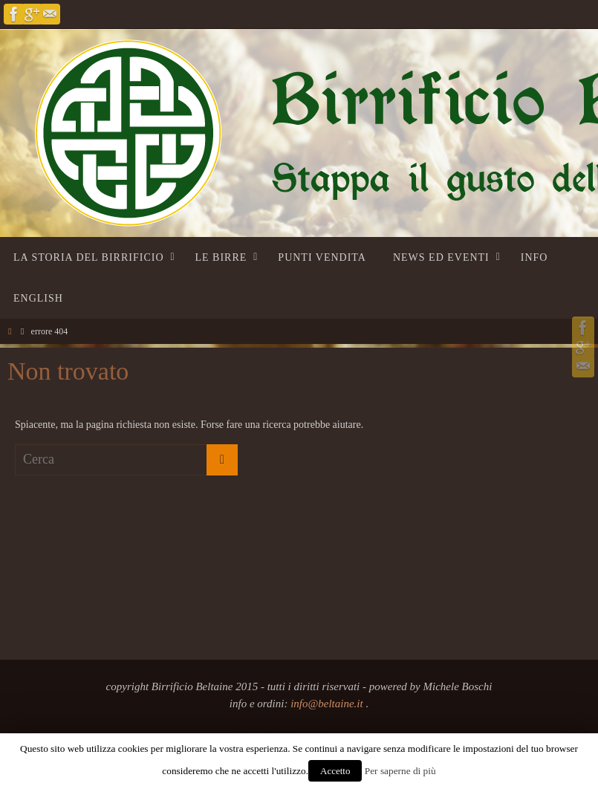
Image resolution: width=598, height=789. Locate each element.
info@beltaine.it (327, 704)
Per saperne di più (400, 770)
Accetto (335, 770)
